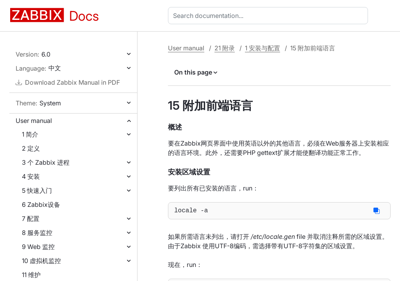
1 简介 (30, 134)
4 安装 (31, 176)
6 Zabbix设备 (41, 204)
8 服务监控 (37, 233)
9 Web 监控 (38, 247)
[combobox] (269, 15)
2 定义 (31, 148)
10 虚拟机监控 (41, 261)
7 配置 (30, 218)
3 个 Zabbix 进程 (46, 162)
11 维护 (31, 275)
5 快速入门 (37, 190)
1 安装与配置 (262, 48)
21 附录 (224, 48)
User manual (34, 120)
